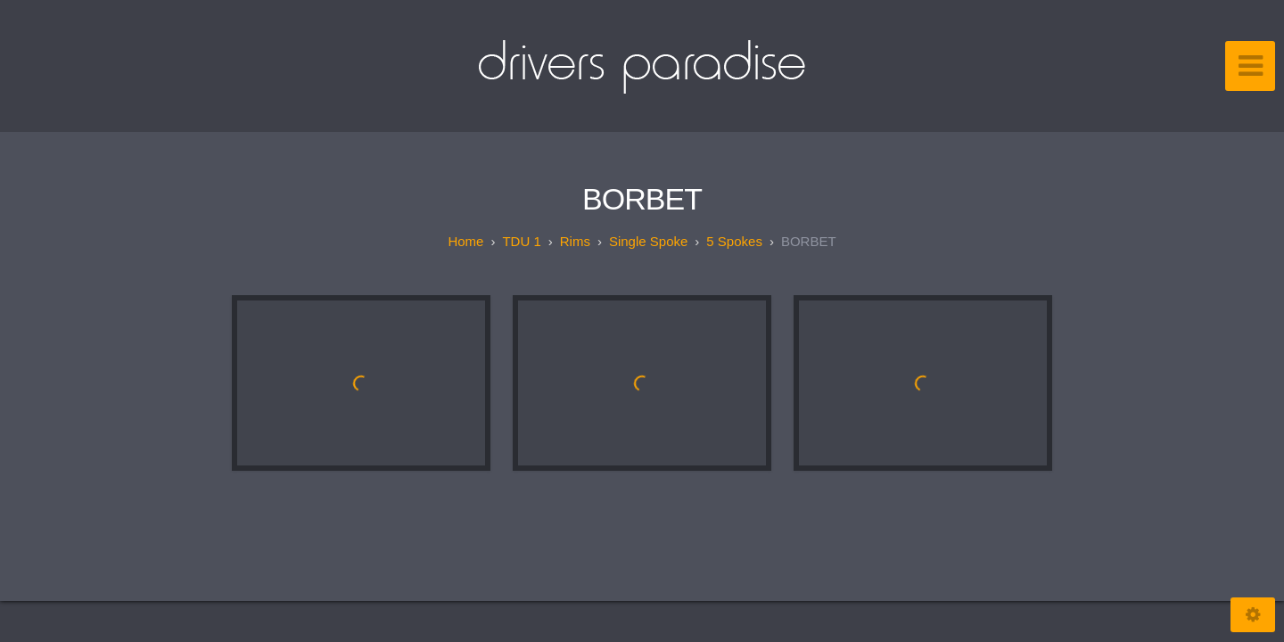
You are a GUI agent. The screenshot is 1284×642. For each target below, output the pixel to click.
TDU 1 (521, 241)
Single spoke (648, 241)
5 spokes (734, 241)
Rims (575, 241)
